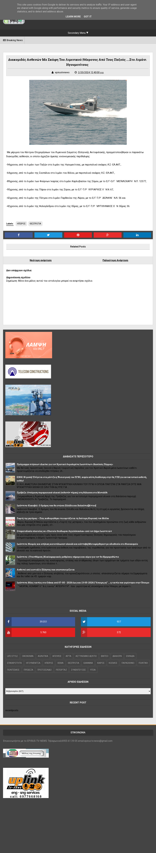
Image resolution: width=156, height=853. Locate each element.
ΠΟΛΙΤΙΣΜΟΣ (13, 670)
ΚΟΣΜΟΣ (113, 663)
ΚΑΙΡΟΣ (101, 663)
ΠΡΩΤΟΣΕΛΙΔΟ (44, 670)
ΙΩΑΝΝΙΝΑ (88, 663)
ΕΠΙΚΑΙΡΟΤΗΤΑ (14, 663)
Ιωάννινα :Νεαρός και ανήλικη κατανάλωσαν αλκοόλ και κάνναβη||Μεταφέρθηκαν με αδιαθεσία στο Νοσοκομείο (77, 544)
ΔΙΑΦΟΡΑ (117, 656)
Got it (88, 16)
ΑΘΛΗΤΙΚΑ (43, 656)
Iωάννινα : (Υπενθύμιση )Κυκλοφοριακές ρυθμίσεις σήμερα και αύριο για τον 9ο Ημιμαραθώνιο (68, 556)
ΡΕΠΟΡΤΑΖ (61, 670)
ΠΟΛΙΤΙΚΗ (143, 663)
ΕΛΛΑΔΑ (130, 656)
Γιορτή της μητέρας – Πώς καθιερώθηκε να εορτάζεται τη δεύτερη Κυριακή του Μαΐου (63, 518)
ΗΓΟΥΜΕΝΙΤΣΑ (33, 663)
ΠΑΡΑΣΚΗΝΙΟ (128, 663)
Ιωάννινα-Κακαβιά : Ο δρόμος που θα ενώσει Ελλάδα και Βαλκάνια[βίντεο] (56, 505)
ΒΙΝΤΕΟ (104, 656)
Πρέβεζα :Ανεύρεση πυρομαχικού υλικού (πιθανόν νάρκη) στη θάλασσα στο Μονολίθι (62, 492)
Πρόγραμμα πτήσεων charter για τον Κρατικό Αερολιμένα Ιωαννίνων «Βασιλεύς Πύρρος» (65, 464)
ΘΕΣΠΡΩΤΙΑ (35, 223)
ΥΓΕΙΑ (93, 670)
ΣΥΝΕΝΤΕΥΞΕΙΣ (78, 670)
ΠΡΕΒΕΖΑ (28, 670)
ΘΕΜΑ (60, 663)
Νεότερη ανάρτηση (40, 260)
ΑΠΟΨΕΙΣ (56, 656)
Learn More (73, 16)
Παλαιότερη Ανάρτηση (115, 260)
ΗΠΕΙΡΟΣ (21, 223)
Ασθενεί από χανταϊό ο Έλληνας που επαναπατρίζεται (46, 569)
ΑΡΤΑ (68, 656)
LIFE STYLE (12, 656)
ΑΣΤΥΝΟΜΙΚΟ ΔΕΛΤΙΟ (86, 656)
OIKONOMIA (28, 656)
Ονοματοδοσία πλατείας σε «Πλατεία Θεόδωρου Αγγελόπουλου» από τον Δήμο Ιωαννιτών (64, 531)
